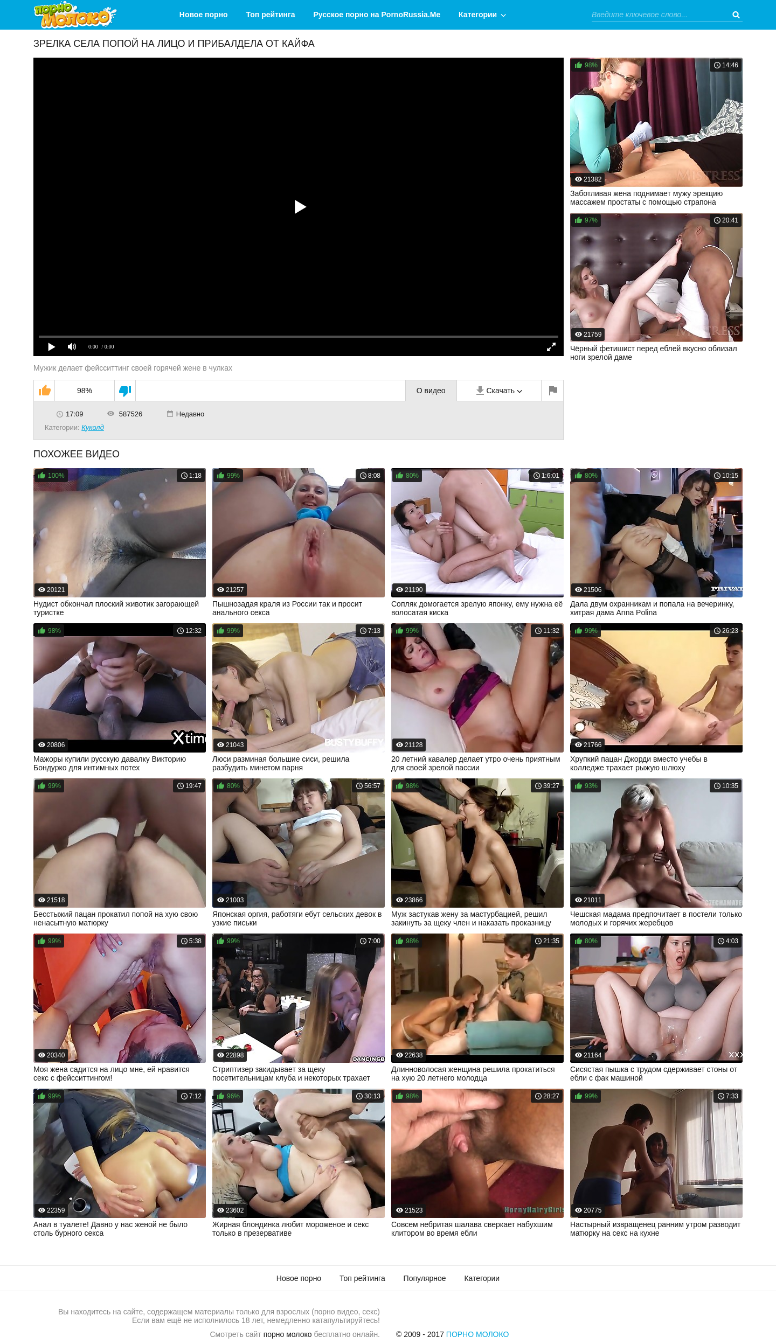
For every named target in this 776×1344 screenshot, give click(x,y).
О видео (431, 390)
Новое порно (203, 14)
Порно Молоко (477, 1334)
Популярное (425, 1278)
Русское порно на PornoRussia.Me (377, 14)
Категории (478, 14)
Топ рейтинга (270, 14)
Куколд (92, 427)
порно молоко (288, 1334)
